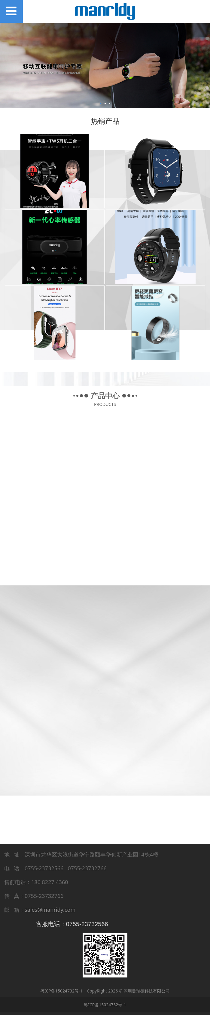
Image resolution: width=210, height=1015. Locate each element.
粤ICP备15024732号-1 (61, 991)
